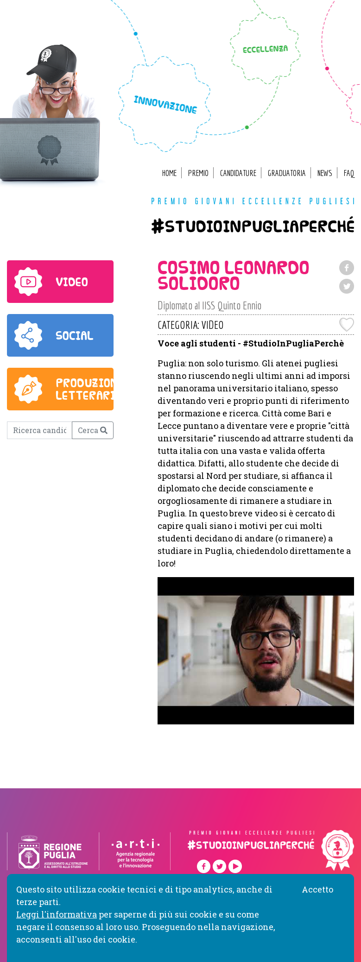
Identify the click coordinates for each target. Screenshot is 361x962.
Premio (198, 173)
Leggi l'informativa (56, 914)
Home (169, 173)
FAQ (349, 173)
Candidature (238, 173)
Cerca (93, 430)
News (324, 173)
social (75, 335)
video (72, 281)
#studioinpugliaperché (253, 229)
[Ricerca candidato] (39, 430)
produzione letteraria (90, 389)
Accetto (317, 889)
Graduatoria (287, 173)
